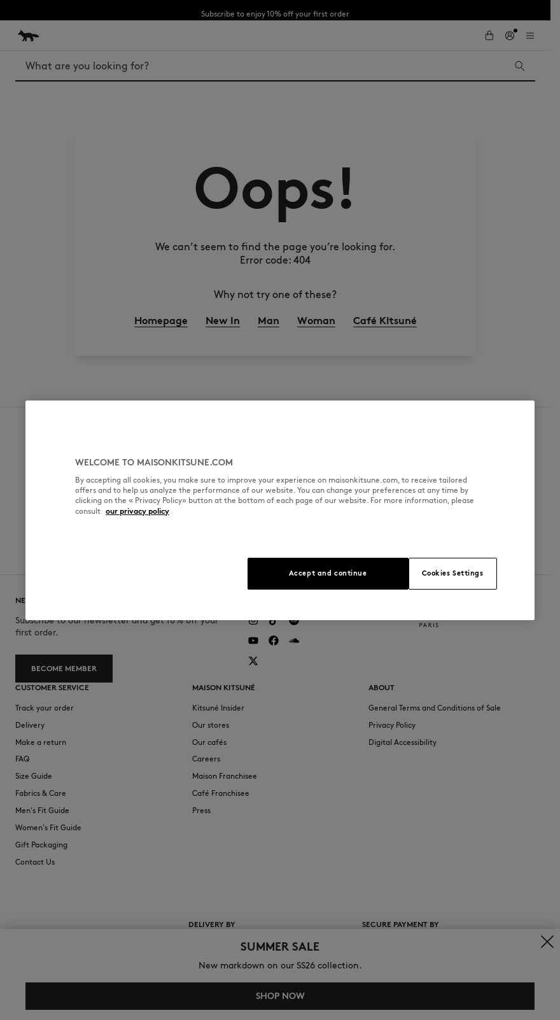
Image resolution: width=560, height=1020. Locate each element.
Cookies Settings (453, 573)
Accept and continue (328, 573)
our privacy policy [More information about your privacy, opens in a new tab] (137, 511)
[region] (280, 510)
